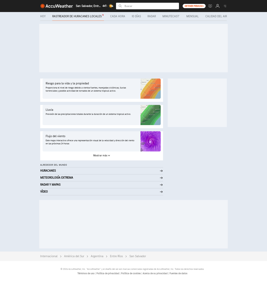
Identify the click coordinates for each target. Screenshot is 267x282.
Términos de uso (86, 273)
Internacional (49, 256)
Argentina (97, 256)
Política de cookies (131, 273)
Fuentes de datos (178, 273)
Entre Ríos (116, 256)
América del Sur (74, 256)
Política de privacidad (108, 273)
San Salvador (137, 256)
